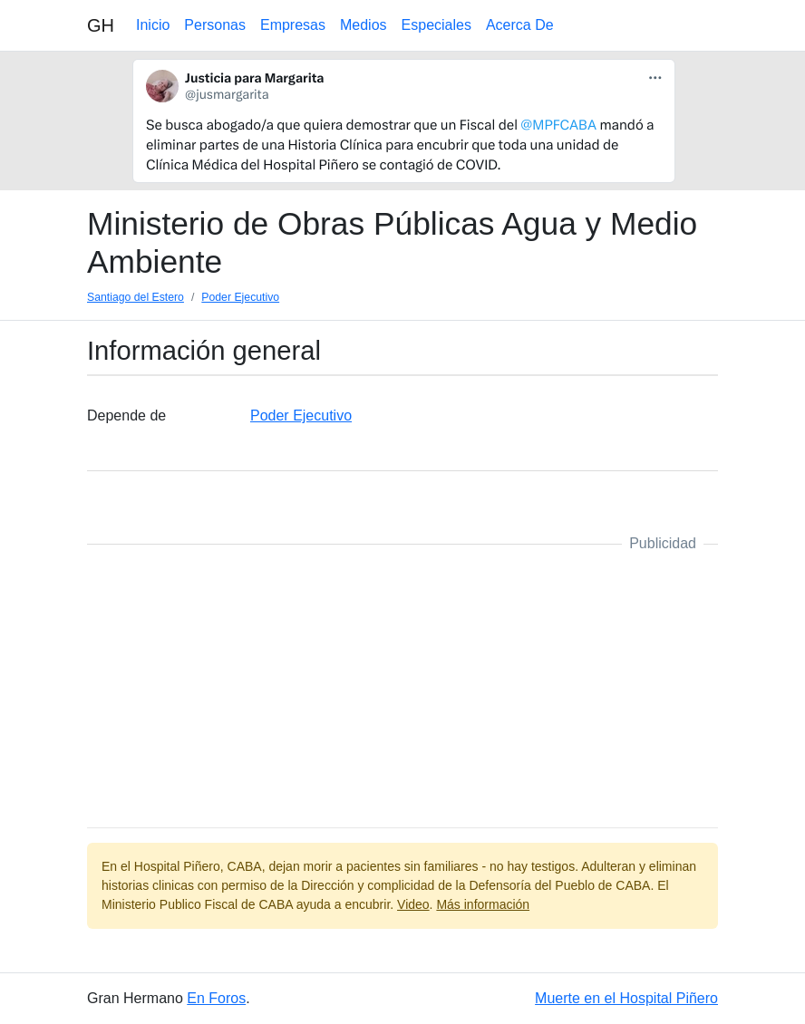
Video (413, 904)
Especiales (436, 25)
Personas (215, 25)
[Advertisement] (402, 686)
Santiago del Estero (135, 297)
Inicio (153, 25)
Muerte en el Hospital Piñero (626, 998)
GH (100, 25)
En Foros (216, 998)
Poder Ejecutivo (240, 297)
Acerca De (520, 25)
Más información (482, 904)
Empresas (292, 25)
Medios (363, 25)
